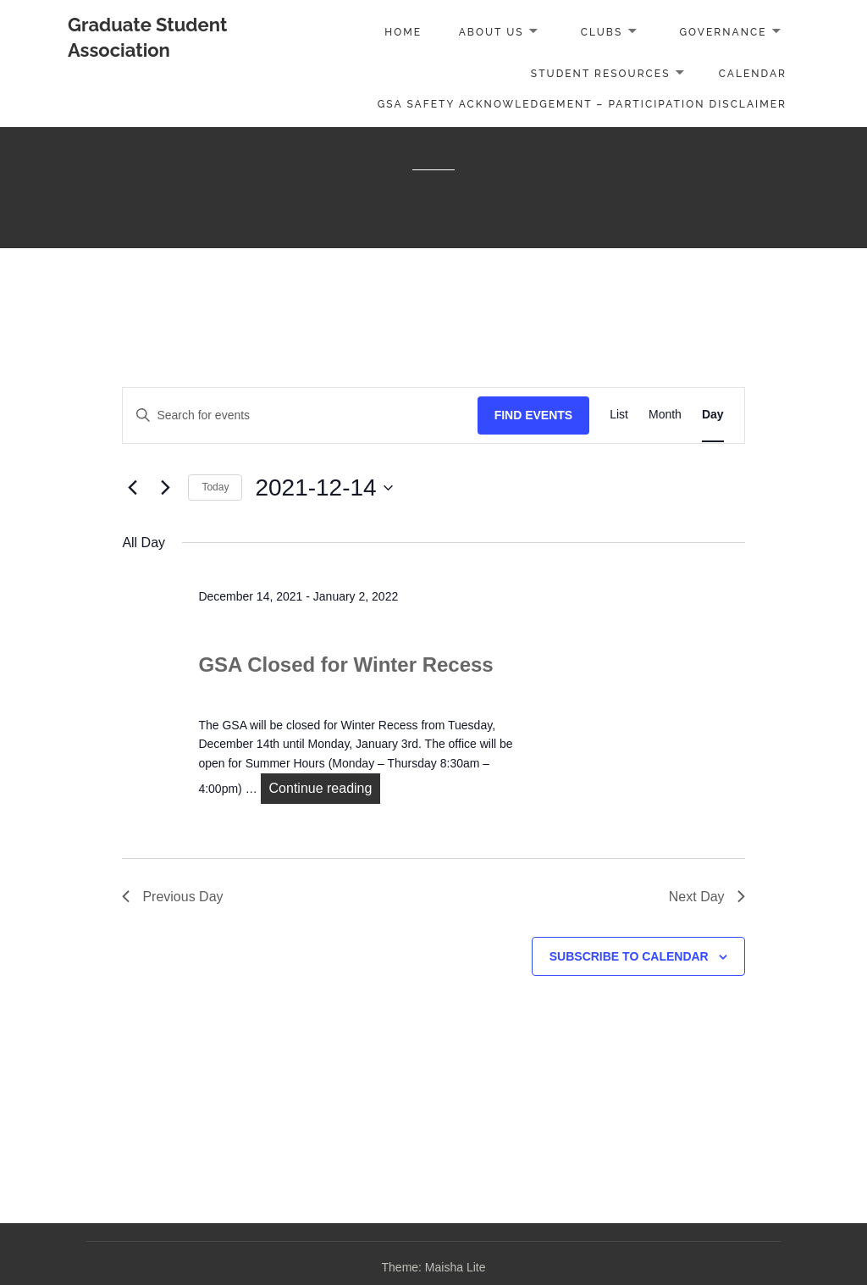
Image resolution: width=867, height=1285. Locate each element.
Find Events (533, 415)
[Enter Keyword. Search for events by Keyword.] (300, 415)
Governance (722, 32)
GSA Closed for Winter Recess (345, 664)
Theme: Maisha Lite (434, 1267)
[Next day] (165, 488)
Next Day (707, 896)
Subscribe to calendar (629, 956)
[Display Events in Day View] (713, 415)
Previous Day (172, 896)
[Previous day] (132, 488)
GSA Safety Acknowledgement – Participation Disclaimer (582, 104)
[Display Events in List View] (619, 415)
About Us (491, 32)
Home (403, 32)
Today (215, 487)
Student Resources (601, 74)
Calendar (753, 74)
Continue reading (325, 786)
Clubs (602, 32)
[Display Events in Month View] (665, 415)
